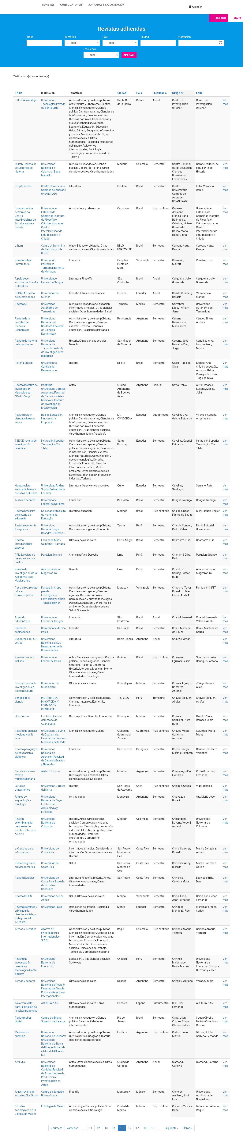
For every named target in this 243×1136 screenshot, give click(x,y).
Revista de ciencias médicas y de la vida (26, 734)
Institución (184, 36)
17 (137, 1128)
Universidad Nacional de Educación (48, 962)
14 (113, 1128)
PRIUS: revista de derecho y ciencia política (25, 558)
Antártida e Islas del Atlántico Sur (53, 1051)
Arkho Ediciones (50, 771)
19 (152, 1128)
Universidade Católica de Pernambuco (49, 366)
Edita (199, 92)
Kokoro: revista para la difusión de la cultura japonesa (26, 1007)
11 (90, 1128)
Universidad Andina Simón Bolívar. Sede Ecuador (53, 489)
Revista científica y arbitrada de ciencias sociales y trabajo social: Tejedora (26, 914)
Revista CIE (21, 303)
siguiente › (172, 1128)
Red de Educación (51, 414)
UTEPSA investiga (25, 100)
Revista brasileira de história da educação (25, 514)
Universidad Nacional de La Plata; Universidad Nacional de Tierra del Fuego (53, 1040)
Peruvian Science (51, 554)
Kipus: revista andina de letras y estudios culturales (26, 489)
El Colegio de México (53, 1106)
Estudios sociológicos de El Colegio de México (25, 1110)
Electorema (22, 716)
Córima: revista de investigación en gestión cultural (25, 687)
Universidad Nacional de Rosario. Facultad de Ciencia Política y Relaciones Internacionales (53, 988)
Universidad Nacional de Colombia (48, 822)
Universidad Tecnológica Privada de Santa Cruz (53, 104)
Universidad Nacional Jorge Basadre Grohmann (53, 529)
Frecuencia (90, 49)
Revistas (48, 4)
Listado (220, 18)
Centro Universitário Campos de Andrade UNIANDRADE (53, 190)
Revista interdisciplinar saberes (23, 544)
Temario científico (25, 929)
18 (145, 1128)
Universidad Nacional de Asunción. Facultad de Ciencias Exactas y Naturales (53, 757)
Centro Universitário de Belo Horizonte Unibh (53, 249)
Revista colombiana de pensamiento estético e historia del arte (25, 826)
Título (30, 36)
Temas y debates (25, 980)
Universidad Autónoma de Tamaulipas (49, 307)
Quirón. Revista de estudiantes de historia (25, 167)
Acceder (195, 6)
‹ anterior (72, 1128)
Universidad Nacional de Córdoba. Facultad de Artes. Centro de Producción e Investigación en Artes (52, 1073)
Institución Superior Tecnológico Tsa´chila (52, 444)
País (105, 36)
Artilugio (20, 1061)
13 (106, 1128)
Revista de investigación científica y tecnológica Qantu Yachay (26, 966)
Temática (70, 36)
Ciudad (144, 36)
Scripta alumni (23, 186)
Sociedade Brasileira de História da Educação (53, 514)
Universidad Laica (51, 906)
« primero (56, 1128)
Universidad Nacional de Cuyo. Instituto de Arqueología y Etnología (51, 804)
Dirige (177, 92)
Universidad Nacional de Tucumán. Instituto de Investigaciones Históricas (52, 348)
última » (187, 1128)
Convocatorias (71, 4)
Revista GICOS (23, 896)
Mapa (237, 18)
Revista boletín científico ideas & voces (25, 418)
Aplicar (129, 54)
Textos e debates (25, 500)
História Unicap (24, 362)
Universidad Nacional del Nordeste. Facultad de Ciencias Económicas (52, 326)
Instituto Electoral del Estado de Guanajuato (51, 720)
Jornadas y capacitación (106, 4)
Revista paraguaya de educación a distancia (26, 753)
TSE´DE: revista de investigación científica (26, 444)
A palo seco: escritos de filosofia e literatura (26, 282)
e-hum (19, 245)
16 (129, 1128)
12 (98, 1128)
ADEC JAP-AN (49, 1003)
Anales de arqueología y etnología (23, 800)
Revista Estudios (25, 877)
